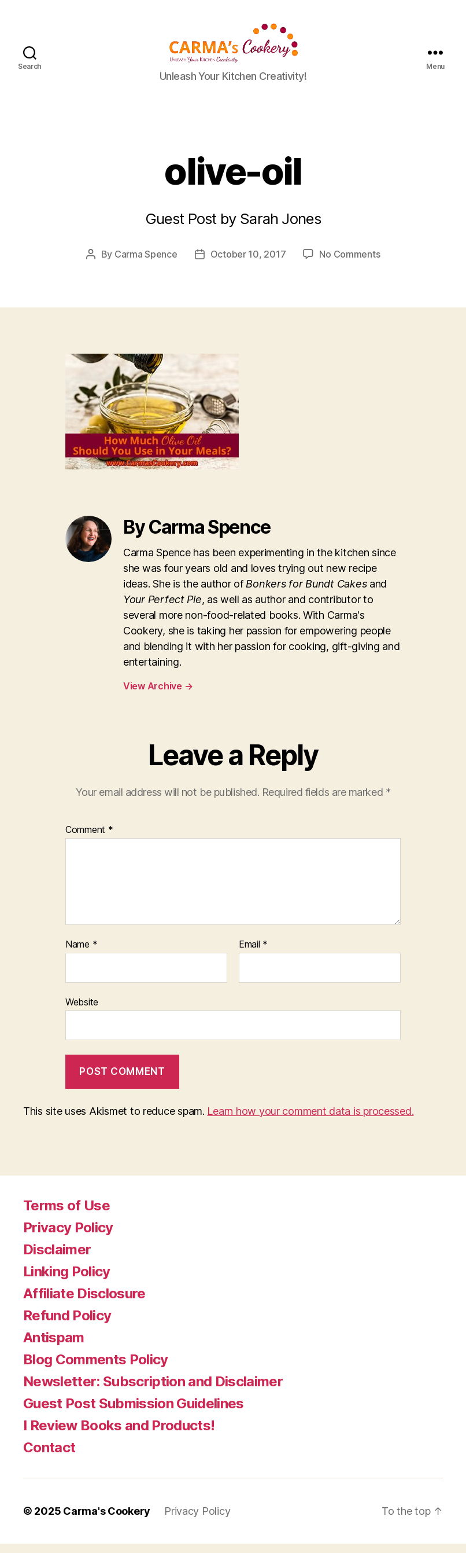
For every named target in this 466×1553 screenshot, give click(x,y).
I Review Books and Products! (118, 1434)
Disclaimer (57, 1258)
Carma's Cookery (106, 1520)
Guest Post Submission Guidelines (133, 1412)
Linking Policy (66, 1280)
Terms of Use (66, 1214)
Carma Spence (145, 264)
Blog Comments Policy (95, 1368)
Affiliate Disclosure (84, 1302)
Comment (89, 840)
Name (81, 954)
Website (81, 1011)
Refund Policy (67, 1324)
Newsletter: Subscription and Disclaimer (153, 1390)
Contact (49, 1456)
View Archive (158, 696)
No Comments (349, 264)
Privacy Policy (68, 1236)
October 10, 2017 (248, 264)
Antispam (53, 1346)
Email (253, 954)
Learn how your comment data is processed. (310, 1120)
